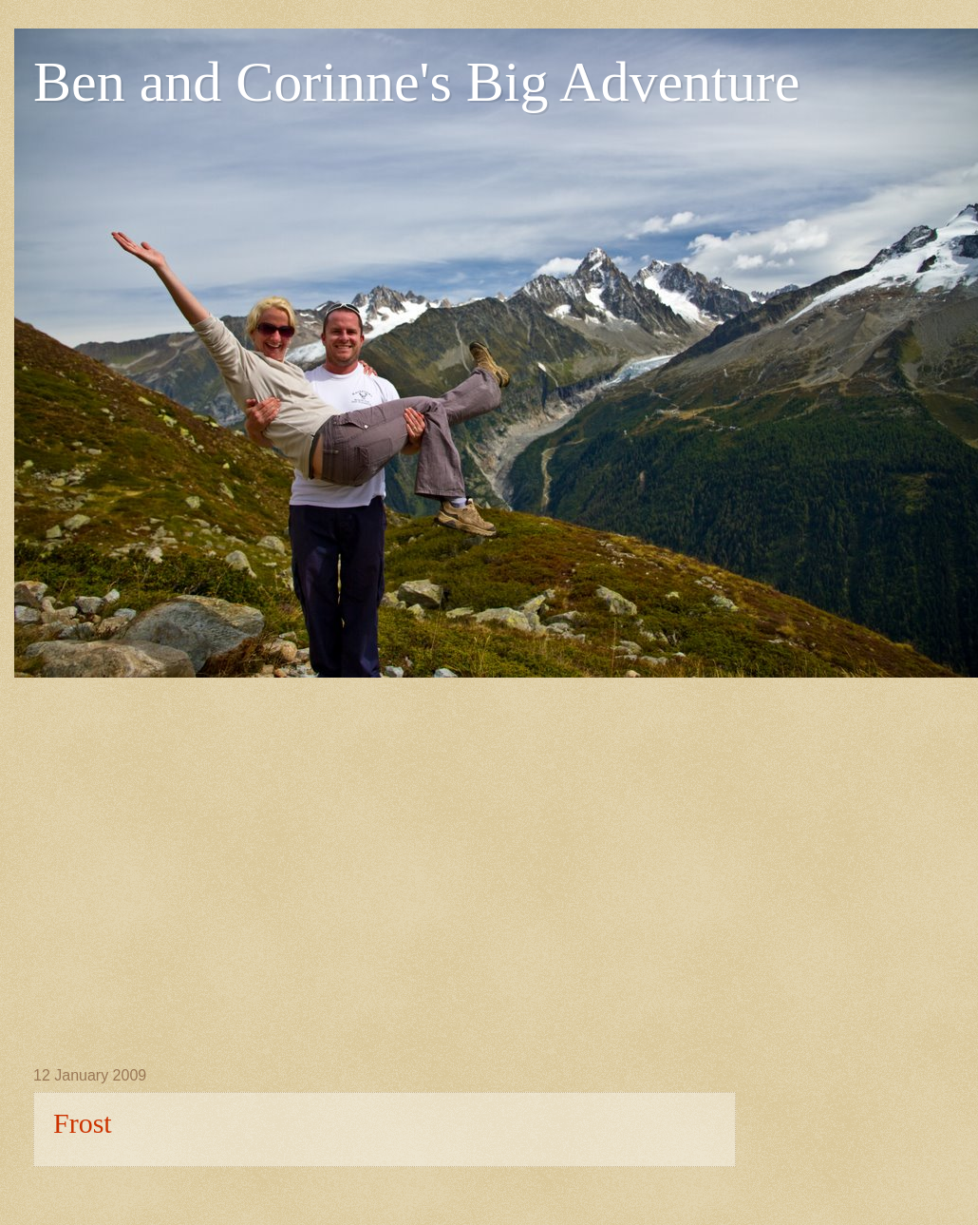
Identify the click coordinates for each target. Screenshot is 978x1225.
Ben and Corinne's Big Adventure (416, 81)
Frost (82, 1123)
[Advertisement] (178, 856)
